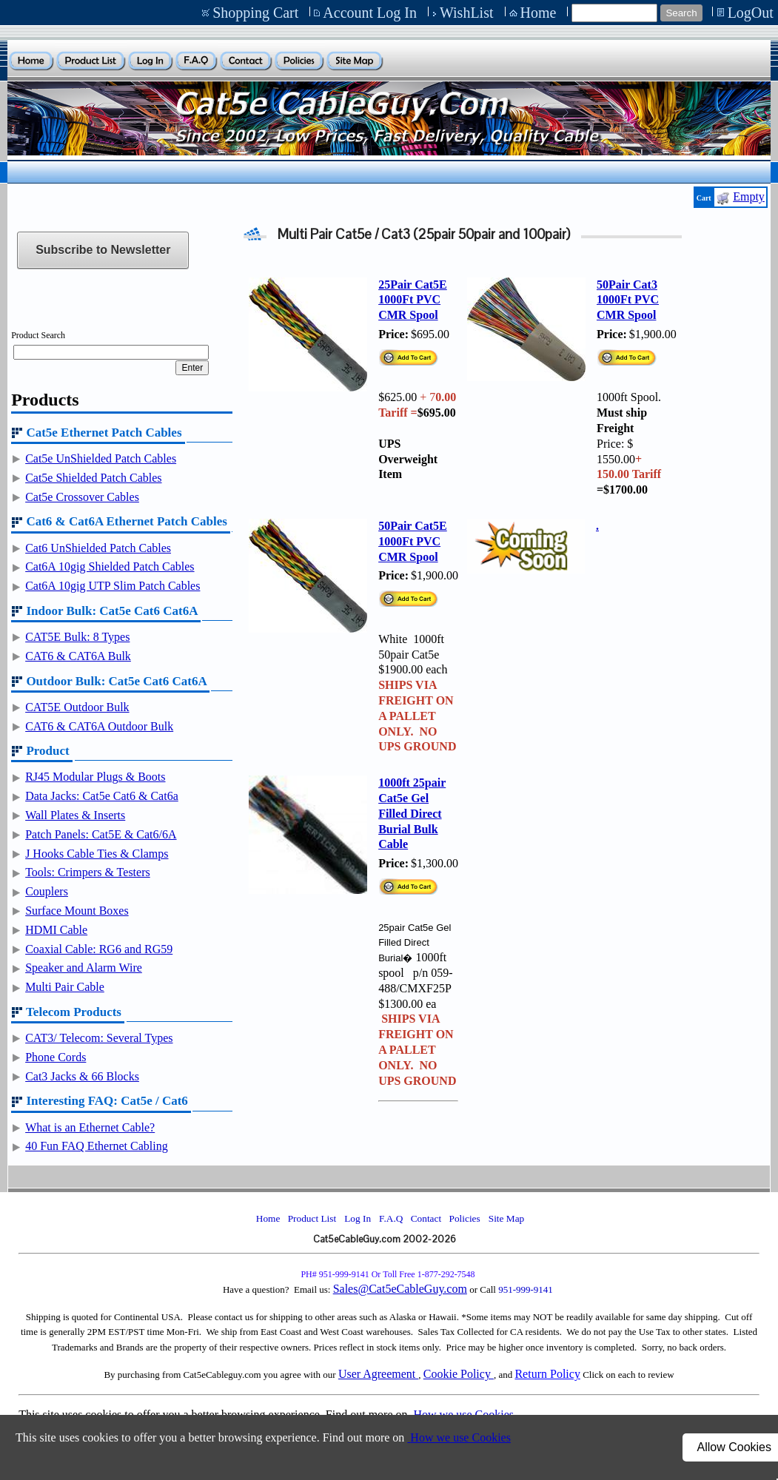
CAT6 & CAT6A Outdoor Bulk (99, 726)
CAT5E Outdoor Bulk (77, 707)
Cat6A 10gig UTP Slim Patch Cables (112, 585)
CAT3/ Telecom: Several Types (98, 1038)
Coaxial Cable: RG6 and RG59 (98, 949)
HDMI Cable (56, 930)
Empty (749, 196)
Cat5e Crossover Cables (82, 497)
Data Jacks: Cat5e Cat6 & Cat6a (101, 796)
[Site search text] (614, 13)
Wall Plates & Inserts (75, 815)
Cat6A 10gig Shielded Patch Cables (109, 566)
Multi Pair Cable (64, 986)
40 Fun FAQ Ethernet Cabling (96, 1146)
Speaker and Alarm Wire (83, 967)
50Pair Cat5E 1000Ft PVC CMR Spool (412, 541)
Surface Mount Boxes (77, 910)
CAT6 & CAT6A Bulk (78, 656)
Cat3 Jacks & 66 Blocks (82, 1076)
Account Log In (370, 12)
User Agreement (378, 1374)
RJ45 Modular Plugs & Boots (95, 776)
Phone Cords (55, 1057)
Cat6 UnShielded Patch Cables (98, 548)
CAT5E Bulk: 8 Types (77, 636)
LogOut (751, 12)
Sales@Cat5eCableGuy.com (400, 1288)
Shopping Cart (255, 12)
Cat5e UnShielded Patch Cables (100, 458)
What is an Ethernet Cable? (90, 1127)
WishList (467, 12)
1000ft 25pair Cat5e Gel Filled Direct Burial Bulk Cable (412, 813)
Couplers (46, 891)
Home (538, 12)
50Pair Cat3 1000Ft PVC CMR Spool (628, 300)
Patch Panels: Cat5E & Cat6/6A (100, 834)
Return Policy (547, 1374)
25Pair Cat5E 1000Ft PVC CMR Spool (412, 300)
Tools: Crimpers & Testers (87, 872)
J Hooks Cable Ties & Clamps (96, 853)
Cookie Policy (458, 1374)
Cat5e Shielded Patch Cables (93, 477)
